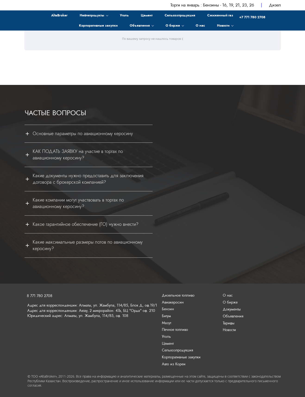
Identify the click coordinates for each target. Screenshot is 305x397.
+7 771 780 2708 (252, 16)
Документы (232, 309)
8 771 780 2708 (39, 295)
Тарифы (228, 323)
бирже (232, 302)
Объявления (233, 316)
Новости (229, 329)
